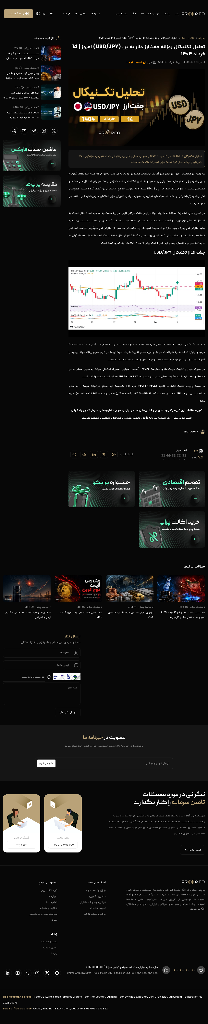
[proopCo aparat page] (14, 131)
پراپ (177, 13)
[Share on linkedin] (94, 454)
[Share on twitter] (104, 454)
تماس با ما (80, 14)
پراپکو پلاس (121, 13)
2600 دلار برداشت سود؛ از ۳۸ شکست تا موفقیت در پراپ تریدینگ (23, 115)
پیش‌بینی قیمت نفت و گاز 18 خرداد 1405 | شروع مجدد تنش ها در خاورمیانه (21, 56)
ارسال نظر (67, 712)
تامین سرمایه (50, 947)
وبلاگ (54, 920)
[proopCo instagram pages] (44, 131)
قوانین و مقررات (48, 908)
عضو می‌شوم (46, 763)
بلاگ (134, 13)
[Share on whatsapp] (74, 454)
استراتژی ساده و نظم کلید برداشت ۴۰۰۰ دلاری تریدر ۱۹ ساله (21, 95)
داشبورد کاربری (97, 896)
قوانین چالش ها (150, 13)
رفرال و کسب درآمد (95, 890)
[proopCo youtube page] (24, 131)
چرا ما (65, 14)
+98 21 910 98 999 (63, 845)
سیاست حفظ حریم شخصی (43, 914)
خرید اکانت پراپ (49, 890)
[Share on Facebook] (114, 454)
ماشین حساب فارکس (94, 914)
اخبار (183, 38)
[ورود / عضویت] (18, 13)
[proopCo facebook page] (57, 973)
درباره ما (95, 14)
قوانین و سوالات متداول (93, 902)
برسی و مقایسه (49, 941)
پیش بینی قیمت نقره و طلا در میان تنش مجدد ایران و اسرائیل (22, 75)
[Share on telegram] (84, 454)
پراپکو (201, 38)
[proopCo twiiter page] (54, 131)
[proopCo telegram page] (34, 131)
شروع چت (21, 845)
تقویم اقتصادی (97, 908)
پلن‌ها (167, 13)
